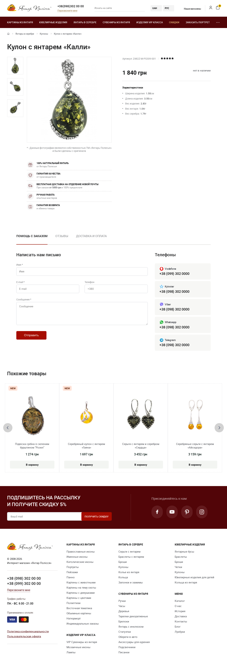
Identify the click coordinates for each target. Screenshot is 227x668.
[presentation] (7, 427)
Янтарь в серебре (85, 22)
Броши (122, 562)
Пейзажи (72, 572)
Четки (178, 567)
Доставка (181, 616)
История (180, 611)
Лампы (71, 652)
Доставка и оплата (91, 236)
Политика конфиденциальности (28, 631)
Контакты (181, 621)
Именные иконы (77, 556)
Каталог (180, 601)
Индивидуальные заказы (83, 623)
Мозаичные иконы (78, 647)
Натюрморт (74, 618)
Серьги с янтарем (129, 551)
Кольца (123, 577)
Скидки (174, 22)
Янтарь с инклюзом (130, 626)
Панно (71, 577)
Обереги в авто (127, 637)
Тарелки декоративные (133, 616)
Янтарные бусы (184, 551)
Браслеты (181, 556)
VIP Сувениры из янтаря (82, 642)
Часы (121, 606)
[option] (15, 65)
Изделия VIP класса (149, 22)
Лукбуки (180, 631)
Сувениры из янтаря (116, 22)
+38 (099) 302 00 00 (24, 583)
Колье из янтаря (128, 572)
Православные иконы (81, 551)
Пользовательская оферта (24, 636)
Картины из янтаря (20, 22)
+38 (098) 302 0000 (174, 291)
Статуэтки (124, 631)
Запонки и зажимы (130, 582)
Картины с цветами (79, 598)
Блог (178, 626)
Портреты (73, 567)
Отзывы (61, 236)
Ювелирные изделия (53, 22)
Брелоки (123, 621)
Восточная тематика (79, 608)
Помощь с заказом (32, 236)
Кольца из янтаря (186, 582)
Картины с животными (81, 582)
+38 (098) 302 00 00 (24, 578)
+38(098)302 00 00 (70, 6)
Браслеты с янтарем (131, 556)
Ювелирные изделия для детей (194, 577)
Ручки (122, 601)
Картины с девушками (81, 592)
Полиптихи (74, 603)
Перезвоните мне (67, 10)
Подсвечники (126, 647)
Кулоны (44, 33)
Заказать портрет (198, 22)
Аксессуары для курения (134, 642)
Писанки (123, 652)
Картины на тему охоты (81, 587)
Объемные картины (79, 613)
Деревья (123, 611)
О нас (178, 606)
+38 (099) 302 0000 (174, 273)
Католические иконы (80, 562)
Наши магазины (190, 8)
